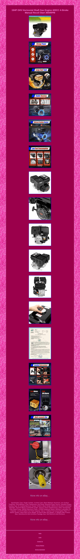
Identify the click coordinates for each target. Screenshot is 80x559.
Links (40, 537)
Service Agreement (40, 549)
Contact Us (40, 541)
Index (40, 533)
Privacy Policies (40, 545)
